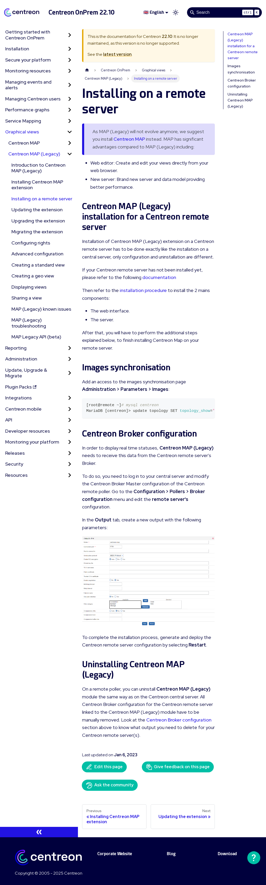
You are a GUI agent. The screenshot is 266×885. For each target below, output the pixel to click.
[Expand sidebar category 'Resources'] (69, 475)
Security (14, 464)
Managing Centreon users (33, 99)
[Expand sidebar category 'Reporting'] (69, 348)
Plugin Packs (20, 387)
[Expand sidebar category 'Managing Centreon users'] (69, 99)
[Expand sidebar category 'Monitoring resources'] (69, 71)
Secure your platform (28, 60)
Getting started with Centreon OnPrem (27, 35)
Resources (16, 475)
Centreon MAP (24, 143)
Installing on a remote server (41, 199)
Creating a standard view (38, 265)
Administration (21, 359)
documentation (159, 277)
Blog (171, 853)
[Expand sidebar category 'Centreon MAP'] (69, 143)
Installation (17, 49)
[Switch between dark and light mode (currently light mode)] (175, 12)
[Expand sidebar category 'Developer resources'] (69, 431)
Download (227, 853)
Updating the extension (37, 210)
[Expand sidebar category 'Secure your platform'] (69, 60)
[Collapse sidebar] (39, 832)
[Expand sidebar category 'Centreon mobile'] (69, 409)
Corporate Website (114, 853)
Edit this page (104, 767)
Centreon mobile (23, 409)
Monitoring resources (28, 71)
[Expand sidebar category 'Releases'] (69, 453)
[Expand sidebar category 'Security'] (69, 464)
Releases (15, 453)
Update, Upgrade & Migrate (26, 373)
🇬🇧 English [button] (153, 12)
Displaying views (28, 287)
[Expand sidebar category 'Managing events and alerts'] (69, 85)
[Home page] (87, 70)
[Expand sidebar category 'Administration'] (69, 359)
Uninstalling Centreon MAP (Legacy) (240, 100)
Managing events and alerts (28, 85)
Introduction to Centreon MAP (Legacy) (38, 168)
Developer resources (27, 431)
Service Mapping (23, 121)
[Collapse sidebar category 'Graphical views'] (69, 132)
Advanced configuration (37, 254)
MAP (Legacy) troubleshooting (28, 323)
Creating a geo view (32, 276)
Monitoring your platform (32, 442)
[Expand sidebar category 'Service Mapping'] (69, 121)
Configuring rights (30, 243)
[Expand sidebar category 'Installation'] (69, 49)
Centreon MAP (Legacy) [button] (34, 154)
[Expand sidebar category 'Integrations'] (69, 398)
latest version (117, 54)
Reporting (15, 348)
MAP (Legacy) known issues (41, 309)
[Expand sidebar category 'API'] (69, 420)
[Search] (224, 12)
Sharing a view (26, 298)
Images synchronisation (241, 69)
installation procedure (143, 290)
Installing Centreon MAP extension (37, 185)
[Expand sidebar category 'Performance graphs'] (69, 110)
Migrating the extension (37, 232)
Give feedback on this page (178, 767)
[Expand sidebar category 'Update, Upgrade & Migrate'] (69, 373)
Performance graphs (27, 110)
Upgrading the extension (38, 221)
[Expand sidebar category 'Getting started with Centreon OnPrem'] (69, 35)
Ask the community (110, 785)
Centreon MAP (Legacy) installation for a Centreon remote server (243, 46)
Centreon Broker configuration (178, 720)
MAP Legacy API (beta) (36, 337)
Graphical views (22, 132)
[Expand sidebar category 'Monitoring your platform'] (69, 442)
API (8, 420)
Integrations (18, 398)
